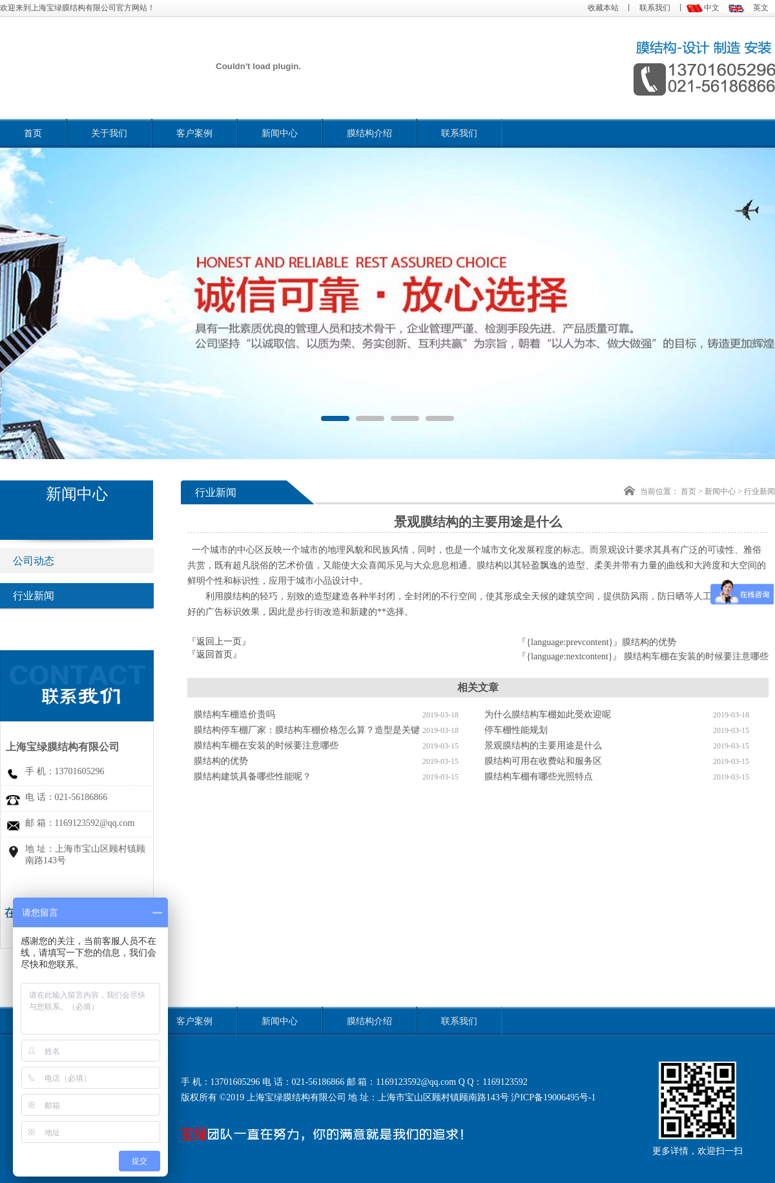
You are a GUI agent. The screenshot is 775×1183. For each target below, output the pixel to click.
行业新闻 (40, 595)
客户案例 (194, 133)
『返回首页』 (214, 654)
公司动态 (40, 560)
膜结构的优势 (649, 642)
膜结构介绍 (369, 133)
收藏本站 (603, 7)
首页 (33, 133)
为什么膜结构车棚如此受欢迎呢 (547, 714)
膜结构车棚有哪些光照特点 (538, 776)
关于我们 (109, 133)
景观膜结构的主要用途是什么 (543, 745)
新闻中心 (280, 133)
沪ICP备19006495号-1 (553, 1097)
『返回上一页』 (219, 641)
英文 (761, 7)
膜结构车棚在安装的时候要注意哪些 (696, 656)
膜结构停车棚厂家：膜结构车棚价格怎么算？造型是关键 (307, 730)
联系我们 (654, 7)
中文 (711, 7)
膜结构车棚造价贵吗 (234, 714)
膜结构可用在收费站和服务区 (543, 761)
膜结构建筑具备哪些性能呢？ (252, 776)
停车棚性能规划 (516, 730)
